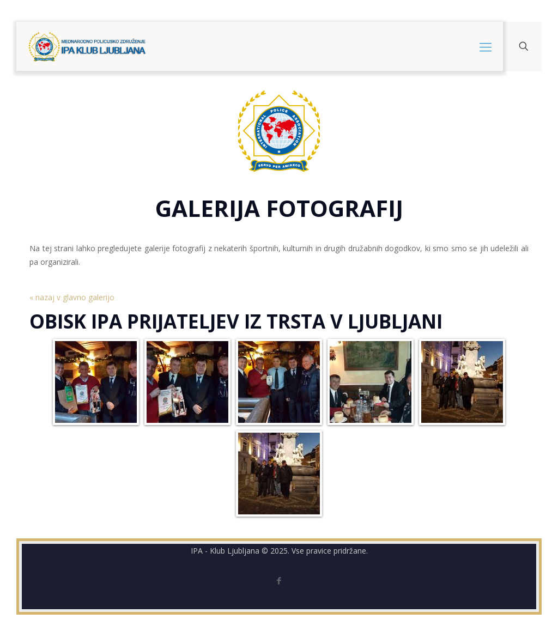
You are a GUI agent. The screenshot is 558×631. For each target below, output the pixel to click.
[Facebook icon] (279, 580)
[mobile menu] (485, 46)
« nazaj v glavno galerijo (71, 297)
